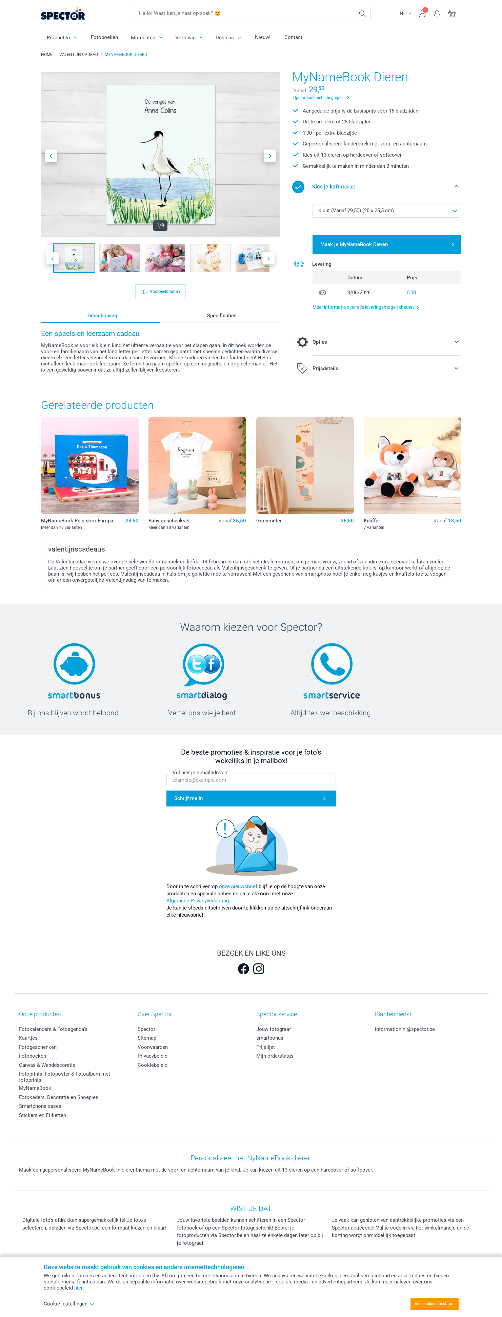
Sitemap (147, 1038)
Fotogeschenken (38, 1047)
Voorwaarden (153, 1047)
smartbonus (269, 1038)
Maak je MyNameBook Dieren (354, 244)
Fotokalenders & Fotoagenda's (53, 1029)
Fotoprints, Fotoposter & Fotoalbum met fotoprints (64, 1077)
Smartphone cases (40, 1106)
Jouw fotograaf (273, 1029)
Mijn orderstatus (275, 1056)
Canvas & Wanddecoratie (47, 1065)
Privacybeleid (152, 1056)
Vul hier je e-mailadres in (200, 773)
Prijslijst (265, 1047)
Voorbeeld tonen (164, 291)
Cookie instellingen (69, 1304)
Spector (146, 1029)
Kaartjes (28, 1038)
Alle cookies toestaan (434, 1303)
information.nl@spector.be (405, 1029)
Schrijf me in (188, 798)
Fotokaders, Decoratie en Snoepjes (58, 1097)
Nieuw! (262, 37)
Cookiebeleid (152, 1065)
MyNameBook (35, 1088)
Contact (293, 37)
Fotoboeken (104, 37)
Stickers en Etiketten (42, 1115)
